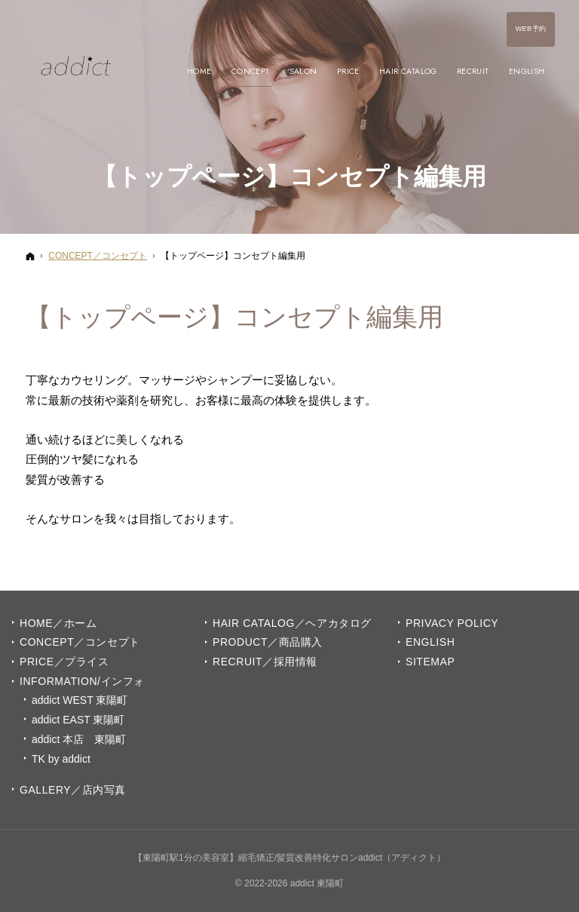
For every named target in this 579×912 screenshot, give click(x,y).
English (430, 642)
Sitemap (430, 662)
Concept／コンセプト (80, 642)
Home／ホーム (58, 623)
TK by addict (61, 759)
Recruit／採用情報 (265, 662)
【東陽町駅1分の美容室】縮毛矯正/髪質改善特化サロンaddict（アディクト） (289, 857)
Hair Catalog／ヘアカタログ (292, 623)
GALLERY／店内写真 (73, 790)
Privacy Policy (452, 623)
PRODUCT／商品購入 (268, 642)
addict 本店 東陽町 (79, 739)
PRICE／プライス (64, 662)
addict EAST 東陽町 (78, 720)
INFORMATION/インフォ (82, 681)
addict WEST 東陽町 (79, 700)
